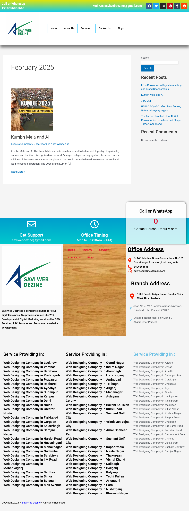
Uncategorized (42, 144)
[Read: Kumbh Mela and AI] (32, 109)
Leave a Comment (21, 144)
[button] (91, 28)
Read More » (18, 171)
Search (145, 57)
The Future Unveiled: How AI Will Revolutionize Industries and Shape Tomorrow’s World (161, 120)
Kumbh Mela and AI (30, 137)
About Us (69, 28)
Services (86, 28)
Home (54, 28)
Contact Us (105, 28)
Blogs (121, 28)
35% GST (146, 100)
